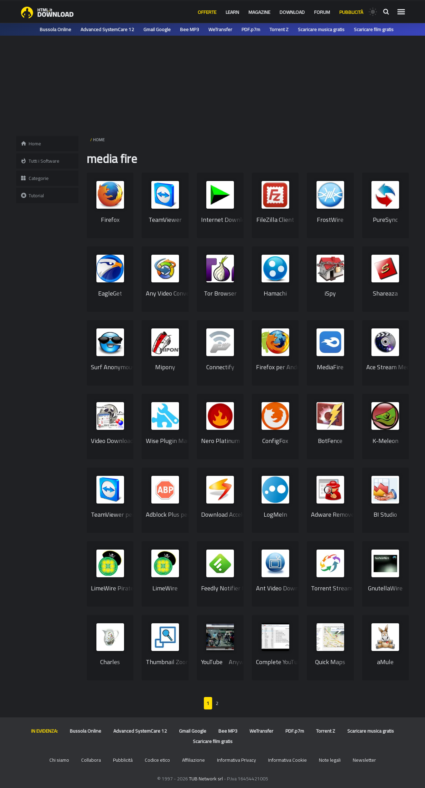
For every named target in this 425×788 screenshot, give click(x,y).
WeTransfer (220, 29)
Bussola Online (55, 29)
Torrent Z (279, 29)
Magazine (259, 12)
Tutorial (32, 195)
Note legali (330, 759)
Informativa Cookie (287, 759)
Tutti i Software (39, 160)
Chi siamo (59, 759)
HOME (99, 140)
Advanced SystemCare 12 (107, 29)
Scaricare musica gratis (321, 29)
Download (292, 12)
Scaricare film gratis (374, 29)
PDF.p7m (251, 29)
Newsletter (364, 759)
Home (30, 143)
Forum (322, 12)
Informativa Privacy (236, 759)
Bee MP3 (189, 29)
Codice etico (157, 759)
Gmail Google (157, 29)
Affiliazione (193, 759)
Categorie (34, 178)
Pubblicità (351, 12)
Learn (232, 12)
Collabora (91, 759)
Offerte (207, 12)
